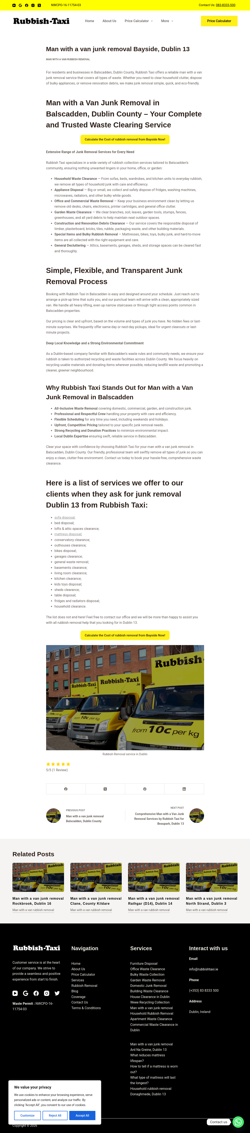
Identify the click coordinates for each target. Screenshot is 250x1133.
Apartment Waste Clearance (151, 1019)
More (168, 21)
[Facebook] (26, 5)
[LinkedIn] (184, 789)
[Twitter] (57, 993)
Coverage (78, 997)
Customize (27, 1115)
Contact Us (79, 1002)
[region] (54, 1102)
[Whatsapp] (238, 1122)
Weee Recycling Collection (150, 1002)
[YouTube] (14, 5)
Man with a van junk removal (151, 1008)
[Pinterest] (144, 789)
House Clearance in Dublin (150, 997)
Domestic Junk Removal (148, 986)
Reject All (55, 1115)
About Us (109, 21)
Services (77, 980)
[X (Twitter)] (39, 5)
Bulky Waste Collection (147, 975)
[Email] (20, 5)
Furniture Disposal (143, 964)
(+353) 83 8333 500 (204, 991)
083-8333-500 (225, 5)
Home (89, 21)
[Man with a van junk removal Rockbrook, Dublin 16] (38, 877)
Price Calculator (139, 21)
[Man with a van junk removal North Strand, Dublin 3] (212, 877)
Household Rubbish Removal (151, 1013)
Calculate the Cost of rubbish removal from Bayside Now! (125, 139)
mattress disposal (68, 534)
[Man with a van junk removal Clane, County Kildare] (96, 877)
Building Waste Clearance (149, 991)
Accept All (82, 1115)
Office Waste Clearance (147, 969)
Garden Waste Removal (147, 980)
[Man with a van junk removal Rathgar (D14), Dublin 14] (154, 877)
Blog (74, 991)
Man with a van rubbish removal (68, 59)
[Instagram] (33, 5)
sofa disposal (65, 518)
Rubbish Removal (84, 986)
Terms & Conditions (86, 1008)
